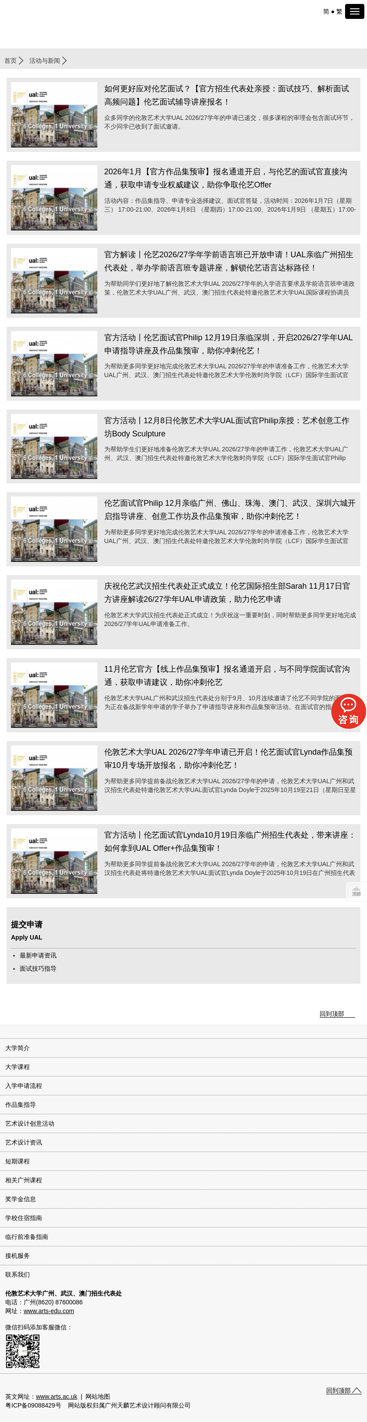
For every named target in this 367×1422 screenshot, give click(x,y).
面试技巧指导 (38, 968)
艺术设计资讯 (23, 1142)
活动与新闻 (44, 60)
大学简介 (17, 1047)
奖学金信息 (20, 1198)
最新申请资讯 (38, 955)
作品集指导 (20, 1104)
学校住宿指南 (23, 1217)
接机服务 (17, 1255)
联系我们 (17, 1274)
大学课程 (17, 1066)
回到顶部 (332, 1013)
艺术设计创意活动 (29, 1123)
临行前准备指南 (26, 1236)
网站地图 (98, 1396)
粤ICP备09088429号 (33, 1405)
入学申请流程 (23, 1085)
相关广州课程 (23, 1180)
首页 (10, 60)
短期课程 (17, 1161)
